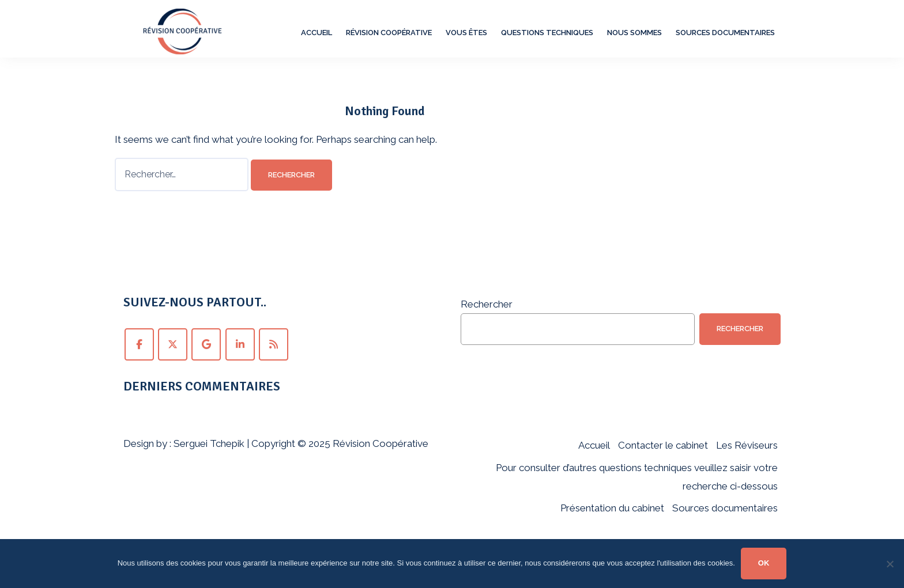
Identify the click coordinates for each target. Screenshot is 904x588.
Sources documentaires (725, 32)
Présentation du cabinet (612, 508)
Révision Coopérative (389, 32)
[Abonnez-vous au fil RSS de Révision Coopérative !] (273, 344)
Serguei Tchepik (209, 443)
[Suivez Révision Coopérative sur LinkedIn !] (240, 344)
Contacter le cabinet (663, 445)
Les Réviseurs (747, 445)
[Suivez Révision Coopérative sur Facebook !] (139, 344)
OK (764, 563)
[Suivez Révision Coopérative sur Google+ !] (206, 344)
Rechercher (487, 304)
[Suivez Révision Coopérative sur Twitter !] (172, 344)
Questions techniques (547, 32)
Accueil (316, 32)
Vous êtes (466, 32)
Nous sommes (634, 32)
